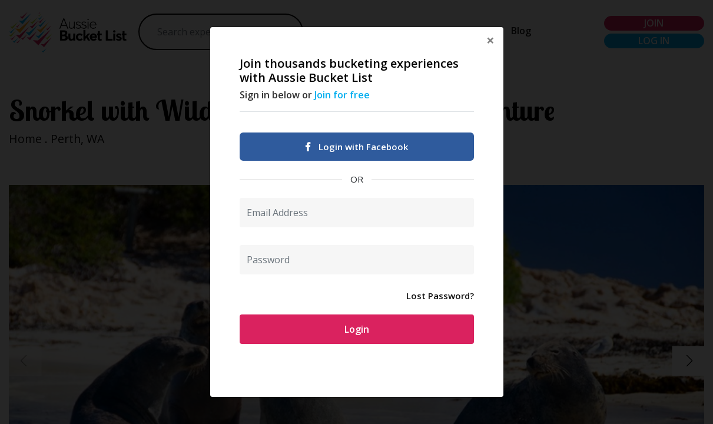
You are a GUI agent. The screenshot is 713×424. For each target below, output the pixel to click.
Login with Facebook (357, 147)
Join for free (342, 94)
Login (356, 329)
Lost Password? (440, 296)
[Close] (490, 40)
